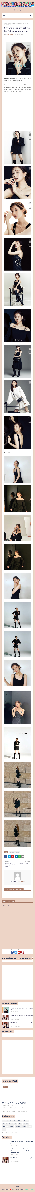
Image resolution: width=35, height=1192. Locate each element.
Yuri (4, 1129)
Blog (14, 1189)
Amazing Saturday (7, 1121)
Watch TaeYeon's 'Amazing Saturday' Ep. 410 (21, 1016)
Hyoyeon (26, 1121)
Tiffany (24, 1126)
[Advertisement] (17, 982)
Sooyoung (5, 1126)
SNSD (9, 23)
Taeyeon (17, 1126)
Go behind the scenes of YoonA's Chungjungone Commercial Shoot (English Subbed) (19, 1150)
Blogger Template (28, 1189)
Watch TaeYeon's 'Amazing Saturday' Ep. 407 (21, 1023)
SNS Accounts (12, 1123)
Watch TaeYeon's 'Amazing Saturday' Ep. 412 (21, 1142)
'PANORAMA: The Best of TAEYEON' (14, 1103)
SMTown (5, 1123)
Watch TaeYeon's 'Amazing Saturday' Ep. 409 (21, 1009)
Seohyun (12, 852)
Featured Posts (18, 1121)
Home (5, 23)
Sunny (11, 1126)
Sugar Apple (9, 34)
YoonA (29, 1126)
